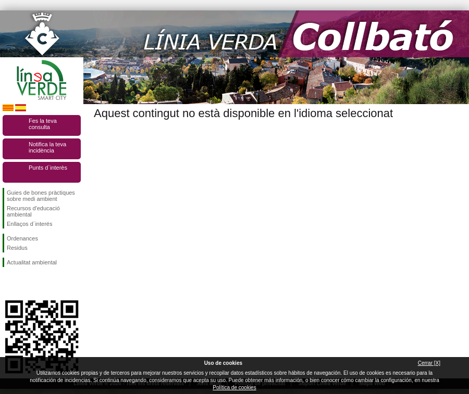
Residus (17, 248)
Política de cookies (234, 387)
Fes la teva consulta (43, 124)
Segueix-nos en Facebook (9, 283)
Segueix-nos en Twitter (26, 283)
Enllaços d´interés (29, 224)
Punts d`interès (48, 167)
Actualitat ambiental (32, 262)
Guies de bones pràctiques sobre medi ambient (41, 195)
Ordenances (22, 238)
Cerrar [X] (429, 363)
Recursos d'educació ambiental (33, 211)
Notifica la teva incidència (47, 147)
